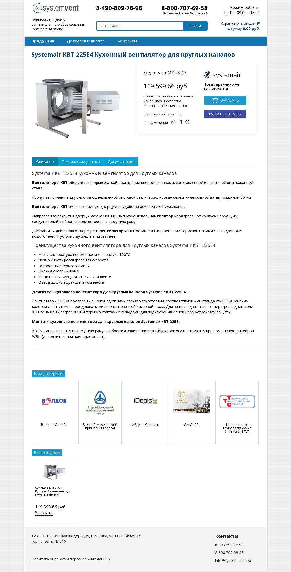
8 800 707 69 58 (229, 552)
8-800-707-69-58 (185, 8)
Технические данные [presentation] (81, 161)
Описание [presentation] (45, 161)
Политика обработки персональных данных (71, 558)
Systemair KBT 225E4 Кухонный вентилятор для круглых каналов (53, 491)
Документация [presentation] (121, 161)
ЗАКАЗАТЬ (225, 100)
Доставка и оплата (86, 40)
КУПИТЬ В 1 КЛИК (225, 114)
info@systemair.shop (233, 560)
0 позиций (240, 26)
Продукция (43, 40)
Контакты (127, 40)
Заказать (44, 512)
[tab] (45, 161)
